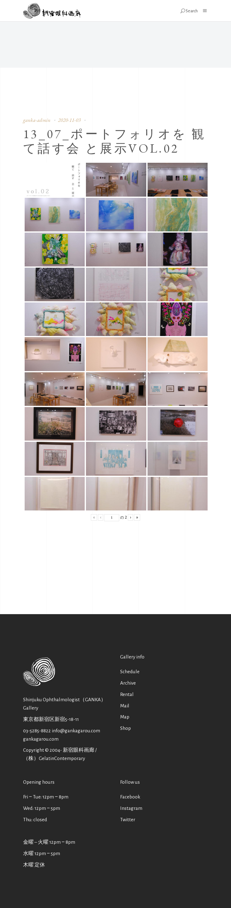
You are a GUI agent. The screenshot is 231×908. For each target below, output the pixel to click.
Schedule (130, 671)
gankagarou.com (41, 739)
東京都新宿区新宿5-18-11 (51, 719)
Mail (124, 705)
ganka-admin (37, 120)
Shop (125, 728)
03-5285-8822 (37, 730)
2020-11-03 (69, 120)
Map (124, 716)
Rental (127, 694)
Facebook (130, 796)
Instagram (131, 808)
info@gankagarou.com (76, 730)
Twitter (127, 819)
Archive (128, 683)
